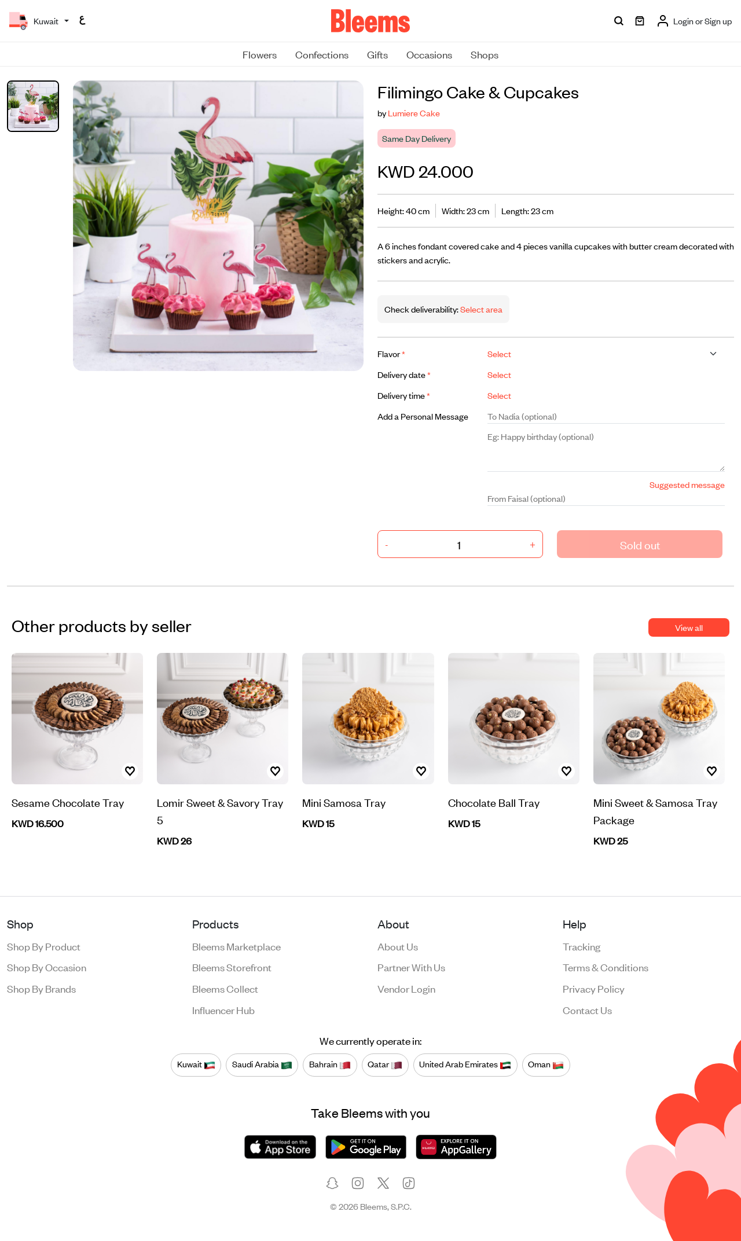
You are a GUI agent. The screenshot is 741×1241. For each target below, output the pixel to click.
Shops (484, 54)
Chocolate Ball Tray (494, 802)
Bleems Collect (225, 988)
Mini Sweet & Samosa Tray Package (655, 811)
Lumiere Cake (414, 113)
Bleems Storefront (232, 967)
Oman (546, 1064)
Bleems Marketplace (236, 946)
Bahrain (330, 1064)
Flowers (260, 54)
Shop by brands (41, 988)
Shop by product (43, 946)
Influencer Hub (223, 1009)
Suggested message (687, 484)
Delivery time (403, 395)
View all (689, 627)
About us (397, 946)
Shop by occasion (46, 967)
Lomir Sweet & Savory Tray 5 (220, 811)
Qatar (385, 1064)
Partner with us (411, 967)
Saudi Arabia (262, 1064)
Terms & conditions (605, 967)
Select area (480, 309)
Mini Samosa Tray (344, 802)
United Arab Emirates (465, 1064)
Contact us (587, 1009)
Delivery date (404, 374)
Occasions (429, 54)
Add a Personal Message (422, 416)
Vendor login (406, 988)
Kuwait (196, 1064)
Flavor (391, 353)
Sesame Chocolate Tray (68, 802)
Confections (322, 54)
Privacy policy (594, 988)
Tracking (581, 946)
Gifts (377, 54)
